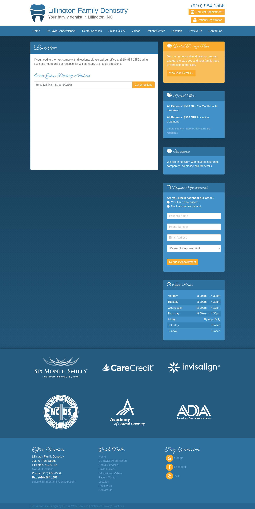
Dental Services (108, 464)
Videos (136, 30)
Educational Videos (110, 473)
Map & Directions (42, 469)
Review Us (195, 30)
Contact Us (215, 30)
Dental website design (44, 506)
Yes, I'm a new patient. (185, 202)
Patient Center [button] (156, 30)
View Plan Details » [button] (181, 73)
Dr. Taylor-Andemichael (61, 30)
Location (176, 30)
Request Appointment (182, 262)
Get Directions (143, 84)
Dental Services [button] (92, 30)
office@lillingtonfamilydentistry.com (53, 481)
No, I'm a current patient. (186, 206)
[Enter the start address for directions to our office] (83, 84)
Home (36, 30)
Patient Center (107, 477)
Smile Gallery (116, 30)
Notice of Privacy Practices (107, 506)
